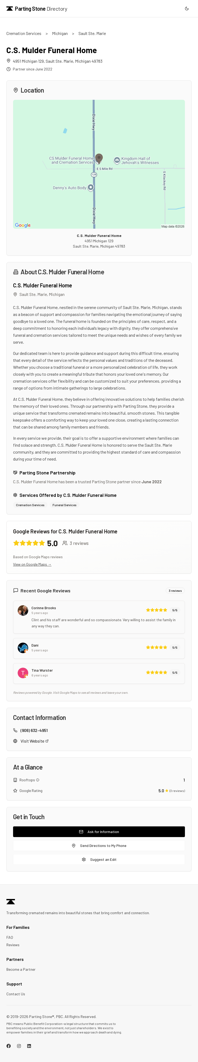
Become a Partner (20, 969)
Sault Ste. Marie (92, 33)
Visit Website (35, 740)
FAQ (9, 937)
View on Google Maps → (32, 564)
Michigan (60, 33)
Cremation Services (23, 33)
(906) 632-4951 (34, 730)
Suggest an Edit (99, 859)
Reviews (12, 944)
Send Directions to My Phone (99, 845)
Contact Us (15, 994)
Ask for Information (99, 831)
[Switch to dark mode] (187, 8)
